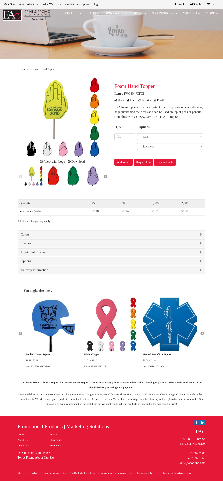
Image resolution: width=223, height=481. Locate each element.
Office (139, 16)
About (30, 4)
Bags (93, 16)
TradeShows (164, 16)
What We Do (49, 4)
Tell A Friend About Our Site (36, 457)
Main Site (9, 4)
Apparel (73, 16)
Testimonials (56, 445)
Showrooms (56, 439)
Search (53, 434)
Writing (191, 16)
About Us (23, 439)
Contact (69, 4)
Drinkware (116, 16)
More (212, 16)
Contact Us (23, 445)
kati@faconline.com (193, 463)
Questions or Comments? (34, 452)
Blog (95, 4)
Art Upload (83, 4)
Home (20, 4)
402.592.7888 (196, 453)
